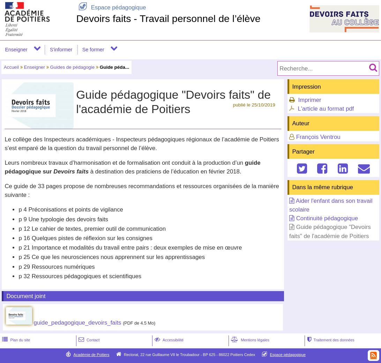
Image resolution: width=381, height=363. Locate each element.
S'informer (61, 49)
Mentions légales (249, 340)
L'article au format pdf (326, 108)
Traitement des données (330, 340)
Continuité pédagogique (327, 218)
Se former (93, 49)
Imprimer (309, 100)
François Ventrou (318, 137)
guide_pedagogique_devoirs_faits (77, 322)
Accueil (11, 67)
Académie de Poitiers (91, 355)
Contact (88, 340)
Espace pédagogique (111, 7)
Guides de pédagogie (72, 67)
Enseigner (16, 49)
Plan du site (15, 340)
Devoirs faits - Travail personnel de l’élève (168, 18)
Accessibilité (168, 340)
